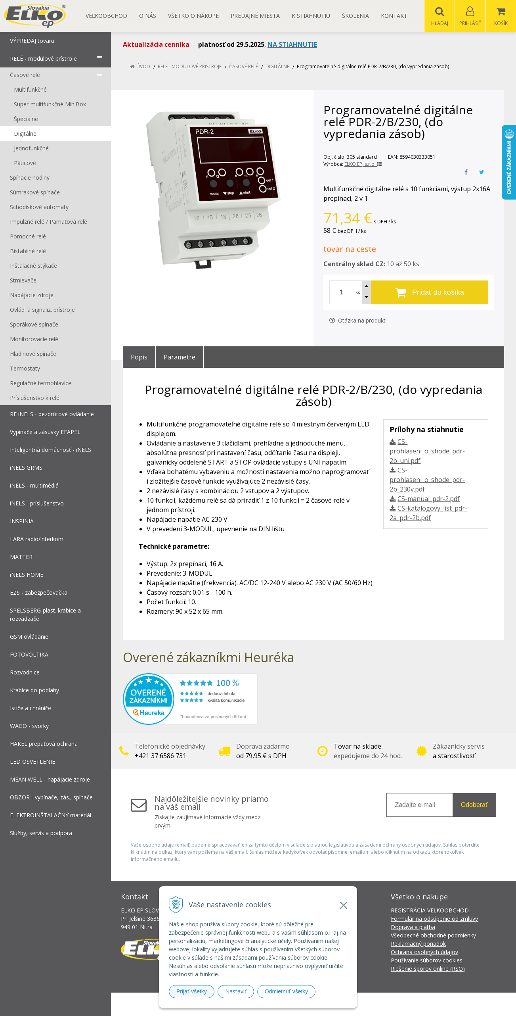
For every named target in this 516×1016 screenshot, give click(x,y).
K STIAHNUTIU (311, 15)
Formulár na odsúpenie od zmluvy (434, 919)
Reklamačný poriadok (418, 944)
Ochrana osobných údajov (424, 952)
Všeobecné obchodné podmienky (433, 935)
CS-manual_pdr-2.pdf (429, 499)
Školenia (355, 15)
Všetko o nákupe (193, 15)
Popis (139, 357)
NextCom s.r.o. (400, 1004)
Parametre (179, 357)
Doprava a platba (413, 927)
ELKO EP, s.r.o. (363, 164)
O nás (147, 15)
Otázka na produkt (357, 321)
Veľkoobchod (106, 15)
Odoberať (474, 805)
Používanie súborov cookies (426, 960)
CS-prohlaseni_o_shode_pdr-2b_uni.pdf (427, 451)
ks (357, 293)
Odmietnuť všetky (286, 991)
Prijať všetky (191, 991)
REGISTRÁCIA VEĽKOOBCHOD (430, 910)
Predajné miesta (255, 15)
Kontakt (394, 15)
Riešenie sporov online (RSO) (428, 969)
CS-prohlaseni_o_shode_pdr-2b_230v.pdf (427, 480)
